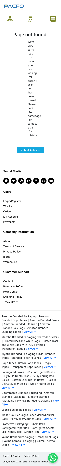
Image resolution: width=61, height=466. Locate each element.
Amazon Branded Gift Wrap (20, 324)
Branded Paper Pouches (26, 358)
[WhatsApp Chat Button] (53, 458)
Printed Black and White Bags (22, 341)
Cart (30, 21)
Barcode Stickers (48, 337)
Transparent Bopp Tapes (26, 367)
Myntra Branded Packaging (33, 400)
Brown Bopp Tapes (29, 363)
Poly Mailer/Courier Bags (25, 419)
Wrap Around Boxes (42, 384)
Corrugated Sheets (43, 428)
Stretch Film (31, 432)
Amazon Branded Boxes (44, 320)
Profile (10, 20)
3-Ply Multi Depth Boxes (16, 376)
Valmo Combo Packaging (19, 441)
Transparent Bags (47, 437)
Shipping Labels (21, 409)
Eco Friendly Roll (12, 432)
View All (30, 332)
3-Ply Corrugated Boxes (40, 372)
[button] (53, 19)
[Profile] (10, 18)
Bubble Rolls (37, 424)
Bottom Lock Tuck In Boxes (28, 380)
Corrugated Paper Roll (15, 428)
